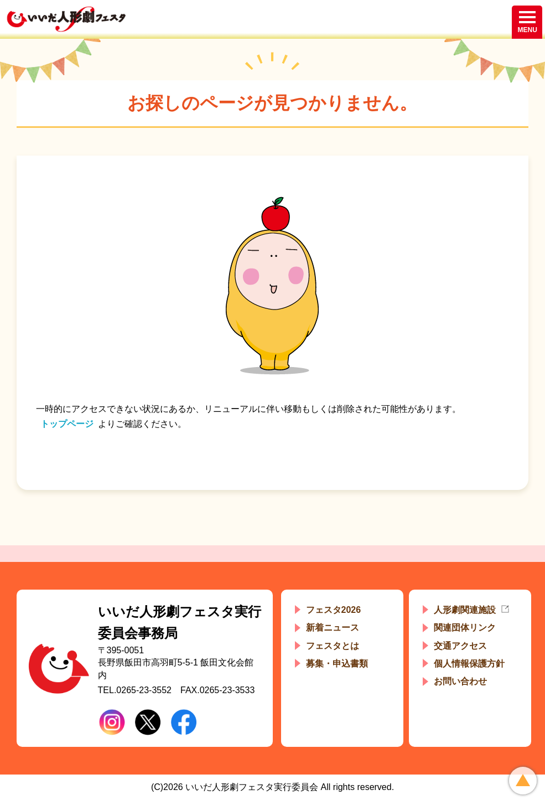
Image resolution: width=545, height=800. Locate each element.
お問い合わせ (460, 681)
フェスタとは (332, 646)
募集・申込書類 (337, 663)
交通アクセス (460, 646)
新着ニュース (332, 627)
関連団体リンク (465, 627)
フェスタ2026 (333, 610)
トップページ (67, 424)
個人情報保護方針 (469, 663)
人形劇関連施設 (465, 610)
